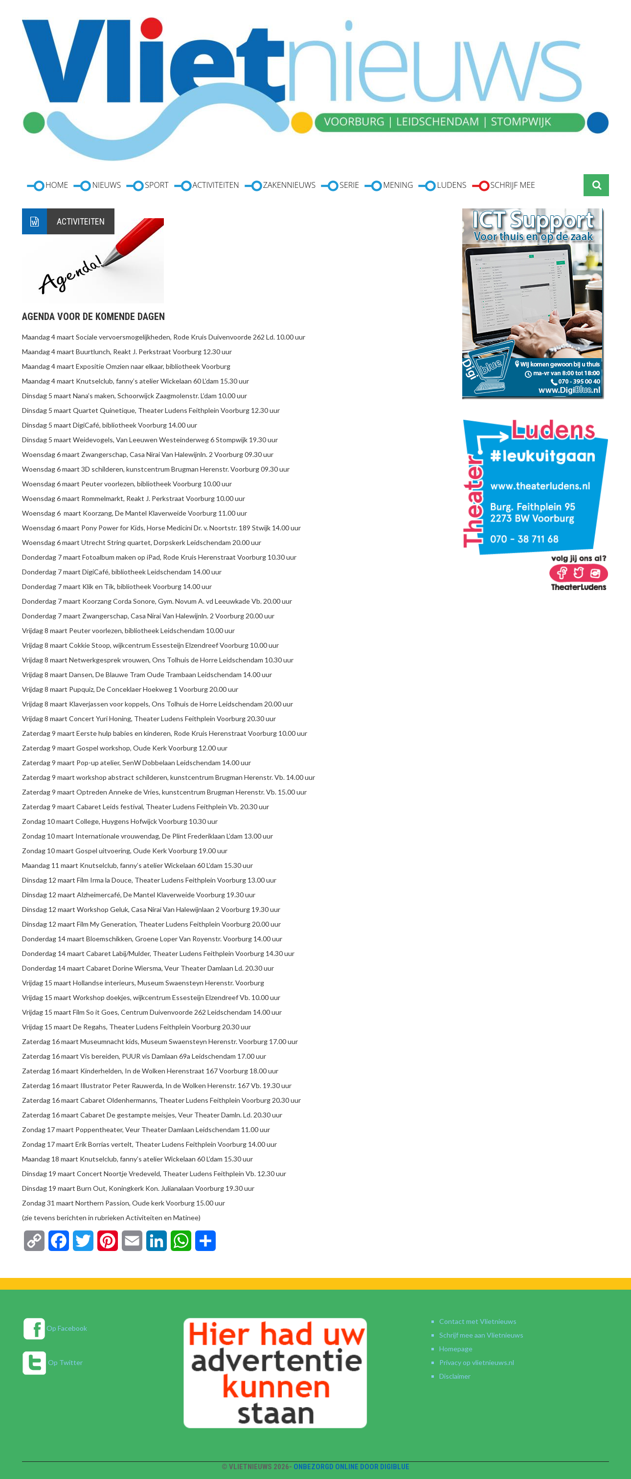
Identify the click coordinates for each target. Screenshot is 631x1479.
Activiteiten (81, 221)
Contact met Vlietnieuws (478, 1321)
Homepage (456, 1348)
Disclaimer (455, 1376)
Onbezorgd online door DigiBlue (351, 1466)
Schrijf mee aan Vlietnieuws (481, 1335)
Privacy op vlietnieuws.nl (476, 1362)
